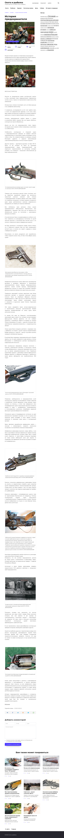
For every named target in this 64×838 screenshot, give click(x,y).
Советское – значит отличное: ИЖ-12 (29, 792)
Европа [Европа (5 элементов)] (46, 16)
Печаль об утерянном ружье (32, 768)
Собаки (42, 8)
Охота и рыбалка (14, 2)
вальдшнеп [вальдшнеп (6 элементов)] (42, 18)
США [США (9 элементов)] (57, 16)
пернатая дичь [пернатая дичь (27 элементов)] (52, 44)
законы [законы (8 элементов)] (56, 21)
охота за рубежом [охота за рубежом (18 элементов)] (46, 36)
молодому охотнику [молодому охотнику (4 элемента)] (43, 27)
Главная (13, 828)
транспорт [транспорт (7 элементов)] (42, 50)
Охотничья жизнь (28, 8)
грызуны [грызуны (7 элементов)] (47, 21)
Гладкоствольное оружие (12, 41)
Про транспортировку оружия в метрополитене (12, 792)
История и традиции (52, 8)
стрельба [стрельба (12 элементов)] (51, 48)
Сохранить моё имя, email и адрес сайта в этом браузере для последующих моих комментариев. (19, 741)
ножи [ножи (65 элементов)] (51, 32)
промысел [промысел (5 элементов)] (42, 46)
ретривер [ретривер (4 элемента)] (46, 46)
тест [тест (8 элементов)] (58, 48)
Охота (6, 8)
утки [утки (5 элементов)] (46, 50)
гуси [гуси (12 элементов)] (50, 21)
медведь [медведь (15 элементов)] (56, 25)
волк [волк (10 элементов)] (46, 18)
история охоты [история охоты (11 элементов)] (55, 23)
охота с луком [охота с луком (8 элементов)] (55, 36)
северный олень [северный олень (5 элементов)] (51, 46)
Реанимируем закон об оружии (30, 816)
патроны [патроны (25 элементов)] (43, 44)
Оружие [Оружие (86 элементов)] (52, 16)
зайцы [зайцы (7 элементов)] (53, 21)
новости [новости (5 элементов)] (47, 29)
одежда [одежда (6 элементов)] (55, 32)
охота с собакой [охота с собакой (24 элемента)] (46, 38)
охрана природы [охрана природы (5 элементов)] (50, 42)
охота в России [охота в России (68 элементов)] (50, 34)
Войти (49, 3)
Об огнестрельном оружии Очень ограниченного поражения (12, 817)
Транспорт (43, 3)
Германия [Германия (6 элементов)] (42, 16)
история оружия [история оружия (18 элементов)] (45, 23)
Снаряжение (35, 3)
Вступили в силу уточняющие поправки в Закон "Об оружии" (12, 769)
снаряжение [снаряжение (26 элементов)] (44, 48)
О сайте (7, 828)
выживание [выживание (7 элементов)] (50, 18)
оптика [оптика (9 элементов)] (42, 34)
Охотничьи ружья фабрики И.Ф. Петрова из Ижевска (50, 792)
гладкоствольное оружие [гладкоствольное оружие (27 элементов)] (49, 20)
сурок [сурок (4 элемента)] (56, 48)
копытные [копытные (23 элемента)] (43, 25)
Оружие (19, 8)
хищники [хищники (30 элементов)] (50, 50)
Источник (7, 704)
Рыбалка (12, 8)
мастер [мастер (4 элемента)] (52, 25)
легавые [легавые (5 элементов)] (49, 25)
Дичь (36, 8)
